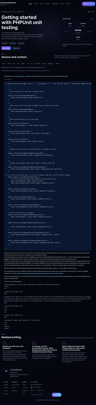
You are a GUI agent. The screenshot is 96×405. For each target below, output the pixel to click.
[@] (41, 390)
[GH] (32, 390)
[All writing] (6, 48)
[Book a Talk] (88, 4)
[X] (35, 390)
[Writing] (30, 3)
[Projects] (36, 3)
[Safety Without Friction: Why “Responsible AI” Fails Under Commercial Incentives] (74, 352)
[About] (62, 3)
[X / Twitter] (25, 388)
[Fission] (41, 3)
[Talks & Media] (55, 3)
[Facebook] (24, 391)
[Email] (23, 394)
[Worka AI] (48, 3)
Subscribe (57, 394)
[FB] (38, 390)
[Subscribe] (68, 3)
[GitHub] (24, 385)
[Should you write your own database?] (15, 352)
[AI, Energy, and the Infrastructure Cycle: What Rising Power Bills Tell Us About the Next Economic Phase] (45, 352)
